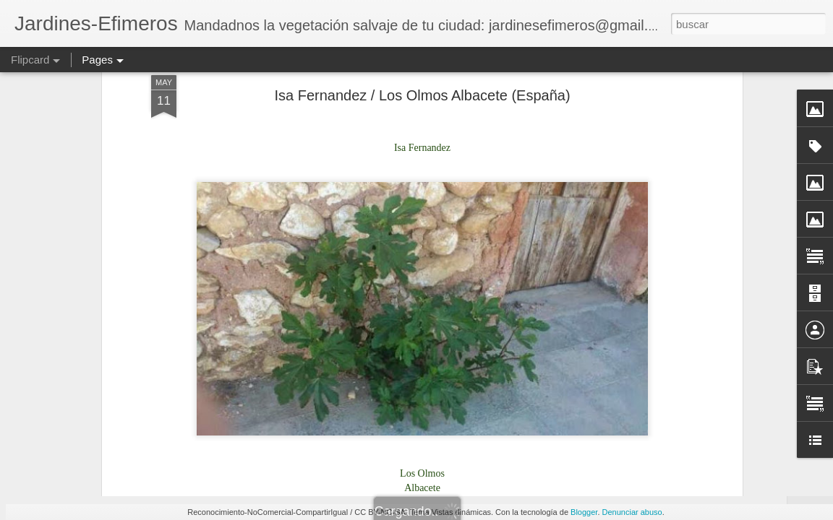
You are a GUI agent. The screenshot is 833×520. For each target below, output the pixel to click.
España (441, 285)
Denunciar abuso (632, 512)
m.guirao (489, 266)
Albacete (398, 285)
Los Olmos (488, 285)
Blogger (584, 512)
